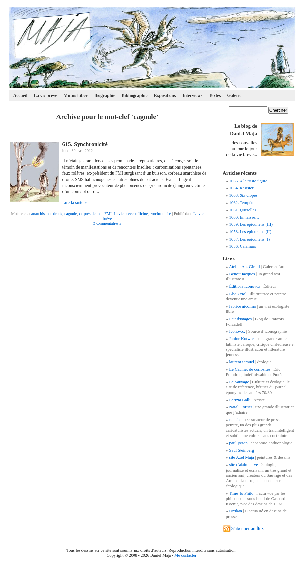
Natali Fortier (240, 406)
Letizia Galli (239, 399)
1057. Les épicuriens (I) (249, 239)
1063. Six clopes (243, 195)
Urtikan (235, 511)
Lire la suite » (74, 202)
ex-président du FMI (95, 213)
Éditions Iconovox (244, 286)
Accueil (20, 95)
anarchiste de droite (46, 213)
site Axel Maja (241, 457)
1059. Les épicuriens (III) (251, 224)
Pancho (235, 419)
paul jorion (238, 442)
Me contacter (185, 555)
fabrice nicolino (242, 306)
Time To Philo (241, 493)
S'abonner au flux (247, 528)
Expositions (165, 95)
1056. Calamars (242, 246)
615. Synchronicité (85, 144)
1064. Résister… (243, 188)
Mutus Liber (76, 95)
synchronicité (160, 213)
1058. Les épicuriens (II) (250, 231)
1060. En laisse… (244, 217)
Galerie (234, 95)
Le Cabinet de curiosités (249, 369)
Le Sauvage (239, 381)
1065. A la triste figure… (250, 180)
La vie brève (45, 95)
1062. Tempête (241, 202)
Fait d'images (240, 318)
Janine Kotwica (242, 338)
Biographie (104, 95)
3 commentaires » (107, 223)
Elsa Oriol (237, 293)
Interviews (192, 95)
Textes (215, 95)
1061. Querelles (242, 209)
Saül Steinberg (241, 450)
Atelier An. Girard (244, 266)
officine (141, 213)
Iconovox (237, 331)
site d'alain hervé (243, 464)
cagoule (70, 213)
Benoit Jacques (242, 273)
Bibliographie (135, 95)
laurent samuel (241, 361)
